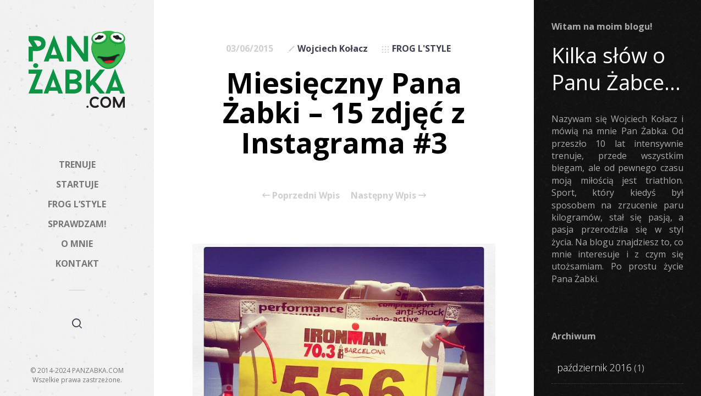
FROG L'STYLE (421, 48)
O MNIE (77, 244)
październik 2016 (594, 367)
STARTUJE (77, 184)
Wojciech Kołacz (332, 48)
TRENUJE (77, 164)
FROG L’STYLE (77, 204)
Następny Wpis (388, 195)
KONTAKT (77, 263)
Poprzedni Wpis (301, 195)
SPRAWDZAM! (77, 224)
